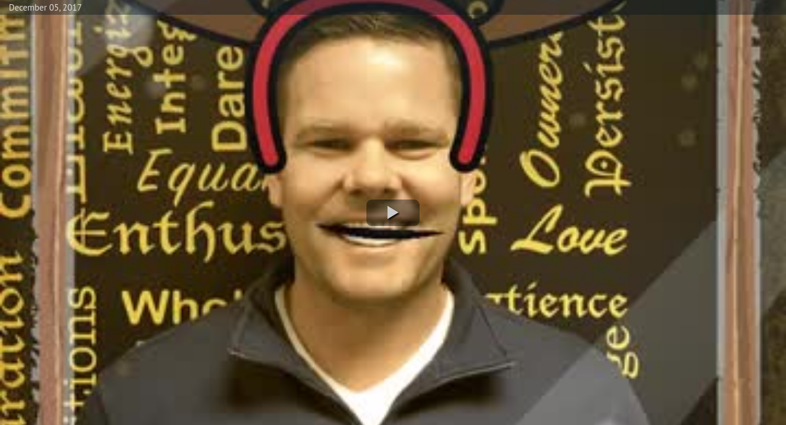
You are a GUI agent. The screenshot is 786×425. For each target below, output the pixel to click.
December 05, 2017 (45, 7)
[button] (393, 213)
